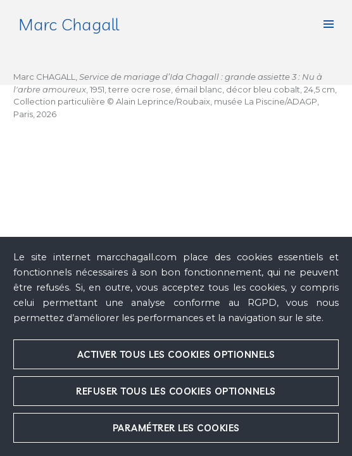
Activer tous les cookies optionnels (176, 354)
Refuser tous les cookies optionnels (176, 391)
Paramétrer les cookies (176, 428)
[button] (328, 24)
